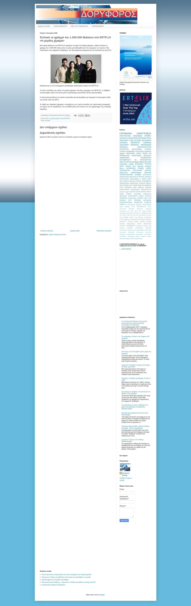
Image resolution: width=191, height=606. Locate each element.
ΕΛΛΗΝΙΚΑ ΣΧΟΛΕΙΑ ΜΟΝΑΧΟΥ (135, 141)
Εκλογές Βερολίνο (139, 221)
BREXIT (148, 183)
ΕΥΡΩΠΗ (148, 149)
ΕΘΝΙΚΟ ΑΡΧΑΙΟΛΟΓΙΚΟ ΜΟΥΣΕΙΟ (134, 219)
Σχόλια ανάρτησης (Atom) (57, 234)
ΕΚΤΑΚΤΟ (148, 196)
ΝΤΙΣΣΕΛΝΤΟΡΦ (141, 206)
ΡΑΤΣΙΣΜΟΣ (139, 232)
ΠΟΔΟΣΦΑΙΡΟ (135, 189)
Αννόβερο (148, 166)
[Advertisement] (76, 211)
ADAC (122, 166)
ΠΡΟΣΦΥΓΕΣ (124, 149)
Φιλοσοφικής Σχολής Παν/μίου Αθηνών (139, 236)
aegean (122, 153)
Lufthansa (147, 143)
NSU (130, 185)
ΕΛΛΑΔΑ (137, 140)
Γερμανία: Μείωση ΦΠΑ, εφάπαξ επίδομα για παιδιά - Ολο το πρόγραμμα (135, 427)
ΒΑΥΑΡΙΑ (148, 170)
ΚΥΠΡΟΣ (138, 181)
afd (150, 153)
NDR (150, 213)
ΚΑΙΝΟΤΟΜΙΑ (136, 155)
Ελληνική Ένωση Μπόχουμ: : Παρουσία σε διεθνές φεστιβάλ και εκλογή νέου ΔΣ (68, 582)
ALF (128, 211)
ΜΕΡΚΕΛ (141, 187)
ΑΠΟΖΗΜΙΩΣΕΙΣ (146, 204)
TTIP (121, 215)
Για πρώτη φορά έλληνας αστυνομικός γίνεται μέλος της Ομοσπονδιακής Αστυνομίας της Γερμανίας (134, 323)
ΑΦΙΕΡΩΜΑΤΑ (124, 158)
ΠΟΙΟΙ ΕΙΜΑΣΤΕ (60, 26)
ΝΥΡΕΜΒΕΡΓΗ (146, 181)
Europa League (124, 192)
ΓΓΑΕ (131, 140)
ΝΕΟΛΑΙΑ (148, 187)
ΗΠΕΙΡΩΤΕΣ (123, 198)
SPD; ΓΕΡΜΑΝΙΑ (134, 200)
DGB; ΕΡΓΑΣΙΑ (124, 185)
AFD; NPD (147, 198)
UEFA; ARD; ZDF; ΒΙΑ (129, 215)
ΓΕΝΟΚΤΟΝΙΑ (137, 185)
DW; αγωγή (142, 211)
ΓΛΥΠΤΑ (122, 219)
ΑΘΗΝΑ (143, 192)
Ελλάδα (47, 120)
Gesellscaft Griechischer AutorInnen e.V (131, 213)
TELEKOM (138, 204)
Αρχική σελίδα (44, 26)
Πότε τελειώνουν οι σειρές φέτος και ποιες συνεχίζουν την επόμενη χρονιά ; (67, 574)
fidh (137, 215)
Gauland (149, 211)
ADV (126, 204)
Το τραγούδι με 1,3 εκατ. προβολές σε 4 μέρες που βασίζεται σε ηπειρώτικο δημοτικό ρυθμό (135, 407)
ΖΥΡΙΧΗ (139, 223)
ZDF (127, 162)
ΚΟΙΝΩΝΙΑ (137, 136)
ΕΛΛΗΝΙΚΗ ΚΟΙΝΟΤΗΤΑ (142, 194)
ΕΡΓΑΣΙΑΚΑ (139, 164)
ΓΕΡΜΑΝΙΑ (126, 133)
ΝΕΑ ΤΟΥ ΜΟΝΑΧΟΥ (79, 26)
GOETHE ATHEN (134, 192)
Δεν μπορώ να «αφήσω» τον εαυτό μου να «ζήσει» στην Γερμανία (136, 392)
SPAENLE (123, 200)
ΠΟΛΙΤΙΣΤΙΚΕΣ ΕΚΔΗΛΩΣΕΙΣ (129, 179)
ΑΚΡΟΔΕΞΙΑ (147, 200)
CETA (136, 211)
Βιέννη (122, 168)
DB (129, 204)
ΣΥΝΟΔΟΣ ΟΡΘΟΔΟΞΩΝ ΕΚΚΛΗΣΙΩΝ (131, 234)
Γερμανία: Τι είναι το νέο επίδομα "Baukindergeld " (133, 440)
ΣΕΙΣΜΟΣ (140, 198)
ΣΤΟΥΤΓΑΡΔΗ (137, 170)
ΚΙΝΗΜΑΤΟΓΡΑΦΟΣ (126, 202)
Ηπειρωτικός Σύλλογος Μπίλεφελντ (53, 585)
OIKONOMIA (130, 153)
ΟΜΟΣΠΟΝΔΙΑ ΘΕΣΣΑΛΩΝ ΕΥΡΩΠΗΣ (132, 177)
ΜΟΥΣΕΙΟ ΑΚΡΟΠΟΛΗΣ (135, 228)
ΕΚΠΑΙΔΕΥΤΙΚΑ (144, 138)
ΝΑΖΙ (134, 230)
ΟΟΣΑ (149, 206)
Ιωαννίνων (139, 225)
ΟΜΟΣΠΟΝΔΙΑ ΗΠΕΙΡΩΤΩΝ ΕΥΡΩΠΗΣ (132, 183)
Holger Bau (145, 213)
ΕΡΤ (47, 118)
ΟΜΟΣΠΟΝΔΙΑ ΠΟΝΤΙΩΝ (141, 173)
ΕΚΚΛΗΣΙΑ (147, 155)
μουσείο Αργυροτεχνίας (136, 238)
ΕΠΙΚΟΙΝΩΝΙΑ (98, 26)
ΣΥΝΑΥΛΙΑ (148, 232)
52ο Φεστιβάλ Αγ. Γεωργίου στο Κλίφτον (55, 580)
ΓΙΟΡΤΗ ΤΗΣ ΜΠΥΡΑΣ (136, 217)
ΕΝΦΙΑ (144, 179)
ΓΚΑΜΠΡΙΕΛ (147, 217)
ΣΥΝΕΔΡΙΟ (147, 202)
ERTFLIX (67, 118)
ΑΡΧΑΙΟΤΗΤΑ (142, 215)
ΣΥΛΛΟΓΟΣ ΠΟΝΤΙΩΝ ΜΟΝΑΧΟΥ (131, 208)
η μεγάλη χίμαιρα (54, 118)
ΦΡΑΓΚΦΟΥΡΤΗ (146, 189)
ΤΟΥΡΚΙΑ (148, 164)
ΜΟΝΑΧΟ (135, 145)
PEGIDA (132, 204)
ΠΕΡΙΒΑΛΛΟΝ (124, 155)
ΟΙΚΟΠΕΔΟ (124, 147)
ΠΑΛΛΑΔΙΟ (123, 196)
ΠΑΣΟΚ (145, 153)
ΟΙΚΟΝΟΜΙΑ (146, 145)
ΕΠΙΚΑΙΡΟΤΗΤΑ (145, 160)
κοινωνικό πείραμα (125, 238)
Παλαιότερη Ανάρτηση (104, 231)
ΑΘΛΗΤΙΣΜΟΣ (137, 149)
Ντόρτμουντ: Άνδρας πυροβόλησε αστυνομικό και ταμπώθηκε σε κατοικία (66, 577)
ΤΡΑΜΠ (122, 204)
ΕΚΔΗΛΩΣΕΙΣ (134, 162)
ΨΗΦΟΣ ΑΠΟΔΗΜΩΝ (127, 151)
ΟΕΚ (149, 162)
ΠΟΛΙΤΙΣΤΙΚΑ (125, 136)
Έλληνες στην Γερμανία (134, 166)
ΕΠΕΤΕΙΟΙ (148, 177)
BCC (132, 211)
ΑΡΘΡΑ (125, 181)
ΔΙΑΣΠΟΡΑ (124, 145)
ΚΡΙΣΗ (138, 153)
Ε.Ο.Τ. (133, 206)
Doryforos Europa (125, 474)
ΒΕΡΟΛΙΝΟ (143, 162)
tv (140, 179)
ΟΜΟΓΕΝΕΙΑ (144, 133)
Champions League (127, 164)
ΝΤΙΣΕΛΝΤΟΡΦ (124, 189)
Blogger (102, 595)
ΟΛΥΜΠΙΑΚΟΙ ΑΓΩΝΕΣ (135, 168)
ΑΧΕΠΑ (141, 196)
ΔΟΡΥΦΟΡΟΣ (126, 249)
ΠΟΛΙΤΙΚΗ (124, 140)
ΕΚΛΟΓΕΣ (132, 181)
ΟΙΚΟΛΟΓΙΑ (124, 173)
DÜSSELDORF (132, 196)
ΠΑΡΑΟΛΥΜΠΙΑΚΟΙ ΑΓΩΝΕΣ (130, 175)
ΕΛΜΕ (135, 187)
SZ (135, 160)
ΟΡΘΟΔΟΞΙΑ (138, 202)
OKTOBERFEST (125, 160)
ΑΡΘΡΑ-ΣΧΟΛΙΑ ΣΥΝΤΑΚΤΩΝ (135, 137)
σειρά (62, 118)
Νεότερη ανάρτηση (47, 231)
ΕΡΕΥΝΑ (123, 162)
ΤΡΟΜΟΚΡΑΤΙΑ (145, 158)
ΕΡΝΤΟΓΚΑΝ (147, 174)
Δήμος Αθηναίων (125, 206)
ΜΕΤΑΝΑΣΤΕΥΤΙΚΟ (144, 147)
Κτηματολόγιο (132, 198)
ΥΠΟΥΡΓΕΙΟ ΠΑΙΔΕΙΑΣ (143, 151)
